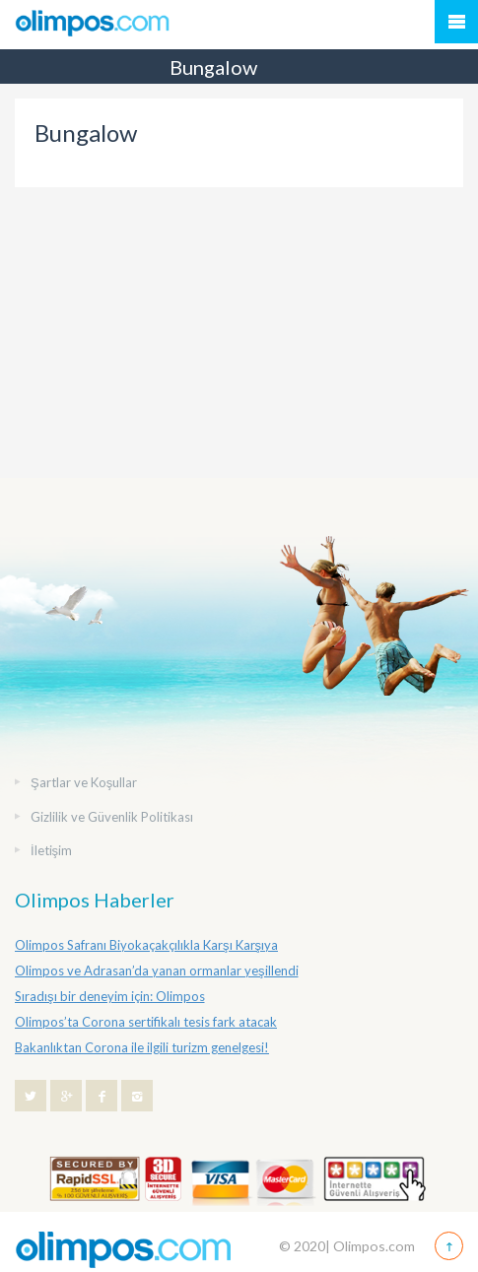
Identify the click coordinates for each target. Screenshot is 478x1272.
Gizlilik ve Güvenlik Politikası (112, 817)
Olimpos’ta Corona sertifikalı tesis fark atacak (146, 1022)
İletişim (51, 850)
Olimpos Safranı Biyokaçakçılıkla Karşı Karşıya (146, 945)
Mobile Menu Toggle (456, 21)
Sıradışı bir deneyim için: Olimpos (110, 996)
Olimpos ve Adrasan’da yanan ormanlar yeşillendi (157, 970)
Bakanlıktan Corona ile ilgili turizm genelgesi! (142, 1047)
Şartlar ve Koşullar (84, 782)
